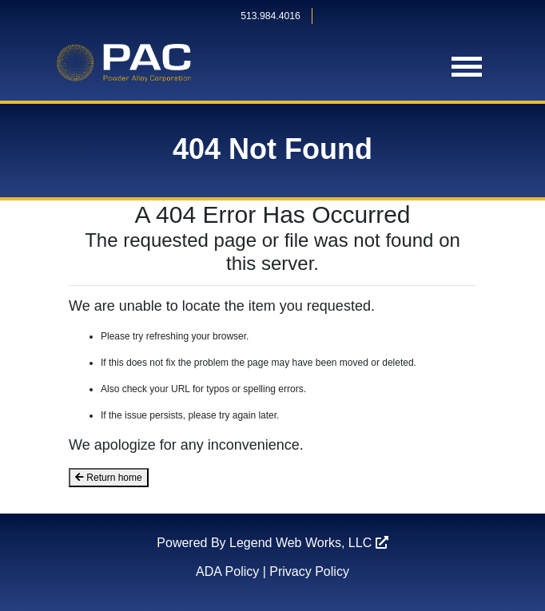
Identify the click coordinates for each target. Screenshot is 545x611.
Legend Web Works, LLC (308, 543)
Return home (108, 477)
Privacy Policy (309, 571)
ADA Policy (227, 571)
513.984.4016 (270, 16)
